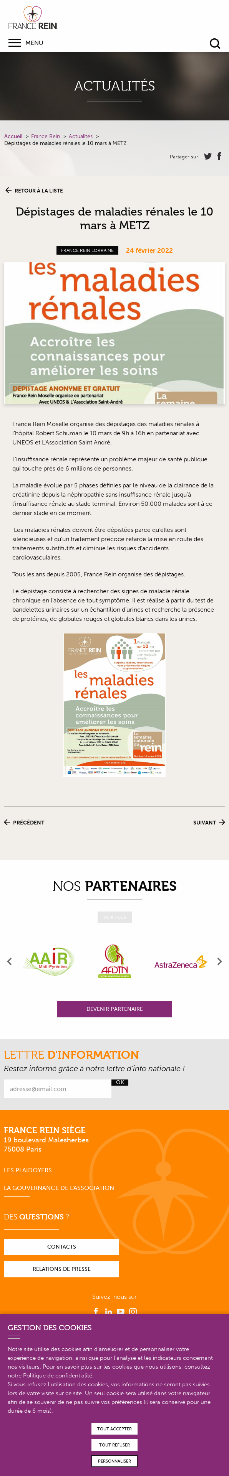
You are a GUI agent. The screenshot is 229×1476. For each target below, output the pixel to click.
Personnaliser (114, 1461)
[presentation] (9, 961)
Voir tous (114, 917)
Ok (120, 1082)
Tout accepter (114, 1429)
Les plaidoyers (28, 1170)
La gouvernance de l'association (59, 1187)
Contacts (61, 1247)
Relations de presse (62, 1269)
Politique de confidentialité (57, 1375)
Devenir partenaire (114, 1009)
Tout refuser (114, 1445)
